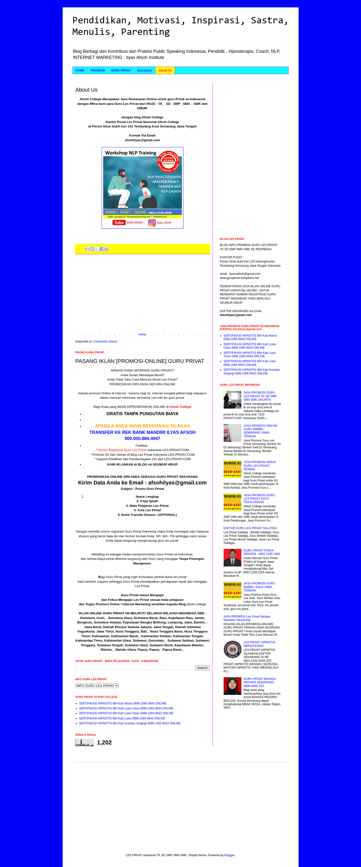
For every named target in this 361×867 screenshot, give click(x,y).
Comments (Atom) (105, 341)
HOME (80, 70)
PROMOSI (98, 70)
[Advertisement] (142, 296)
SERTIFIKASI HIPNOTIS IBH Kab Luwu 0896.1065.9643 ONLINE (122, 718)
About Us (165, 70)
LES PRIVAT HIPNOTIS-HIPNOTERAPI (260, 644)
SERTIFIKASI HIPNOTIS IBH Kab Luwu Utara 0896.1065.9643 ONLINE (126, 708)
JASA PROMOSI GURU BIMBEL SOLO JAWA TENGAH (259, 587)
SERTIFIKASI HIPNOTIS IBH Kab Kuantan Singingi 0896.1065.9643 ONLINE (130, 723)
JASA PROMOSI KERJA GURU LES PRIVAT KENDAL (260, 465)
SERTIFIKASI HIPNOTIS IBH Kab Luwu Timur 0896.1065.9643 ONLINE (126, 713)
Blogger (229, 855)
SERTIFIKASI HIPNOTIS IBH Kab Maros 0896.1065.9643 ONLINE (123, 703)
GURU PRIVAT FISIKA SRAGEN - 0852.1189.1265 (262, 552)
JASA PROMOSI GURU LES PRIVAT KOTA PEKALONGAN (259, 499)
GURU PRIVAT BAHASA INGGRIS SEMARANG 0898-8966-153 (260, 682)
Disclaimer (144, 70)
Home (142, 334)
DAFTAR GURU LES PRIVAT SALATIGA (250, 528)
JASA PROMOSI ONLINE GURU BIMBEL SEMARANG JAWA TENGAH (260, 431)
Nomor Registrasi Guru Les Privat (122, 450)
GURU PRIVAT (121, 70)
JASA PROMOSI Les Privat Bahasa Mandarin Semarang (247, 618)
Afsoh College (180, 407)
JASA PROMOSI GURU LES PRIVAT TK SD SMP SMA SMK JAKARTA (260, 396)
